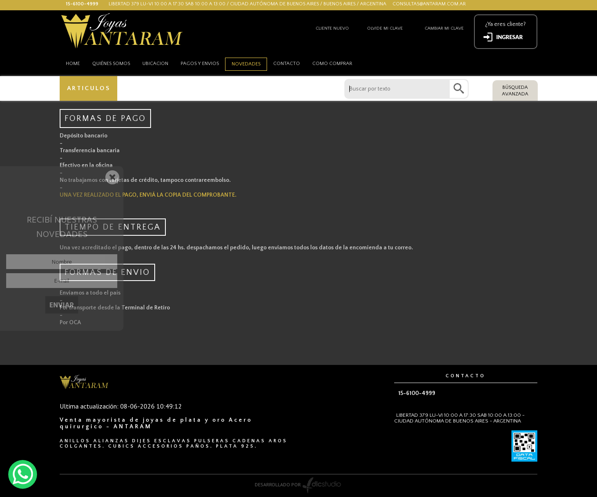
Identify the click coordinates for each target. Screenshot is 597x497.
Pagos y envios (200, 63)
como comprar (332, 63)
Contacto (286, 63)
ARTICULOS (88, 88)
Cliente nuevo (332, 28)
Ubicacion (155, 63)
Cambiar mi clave (444, 28)
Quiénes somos (111, 63)
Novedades (246, 64)
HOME (73, 63)
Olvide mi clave (385, 28)
